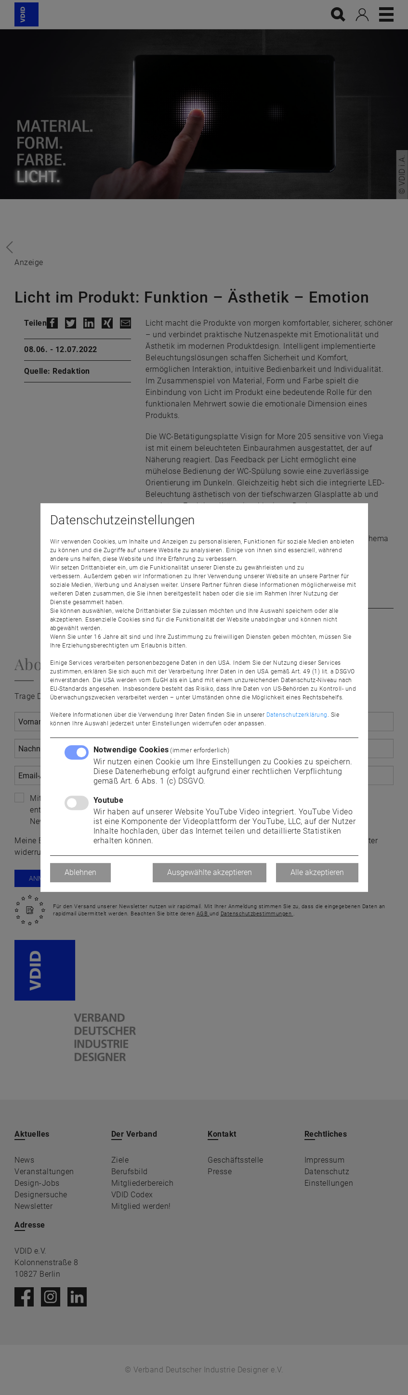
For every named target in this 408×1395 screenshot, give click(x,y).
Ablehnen (80, 872)
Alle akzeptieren (317, 872)
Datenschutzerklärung (297, 714)
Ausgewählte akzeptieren (209, 872)
